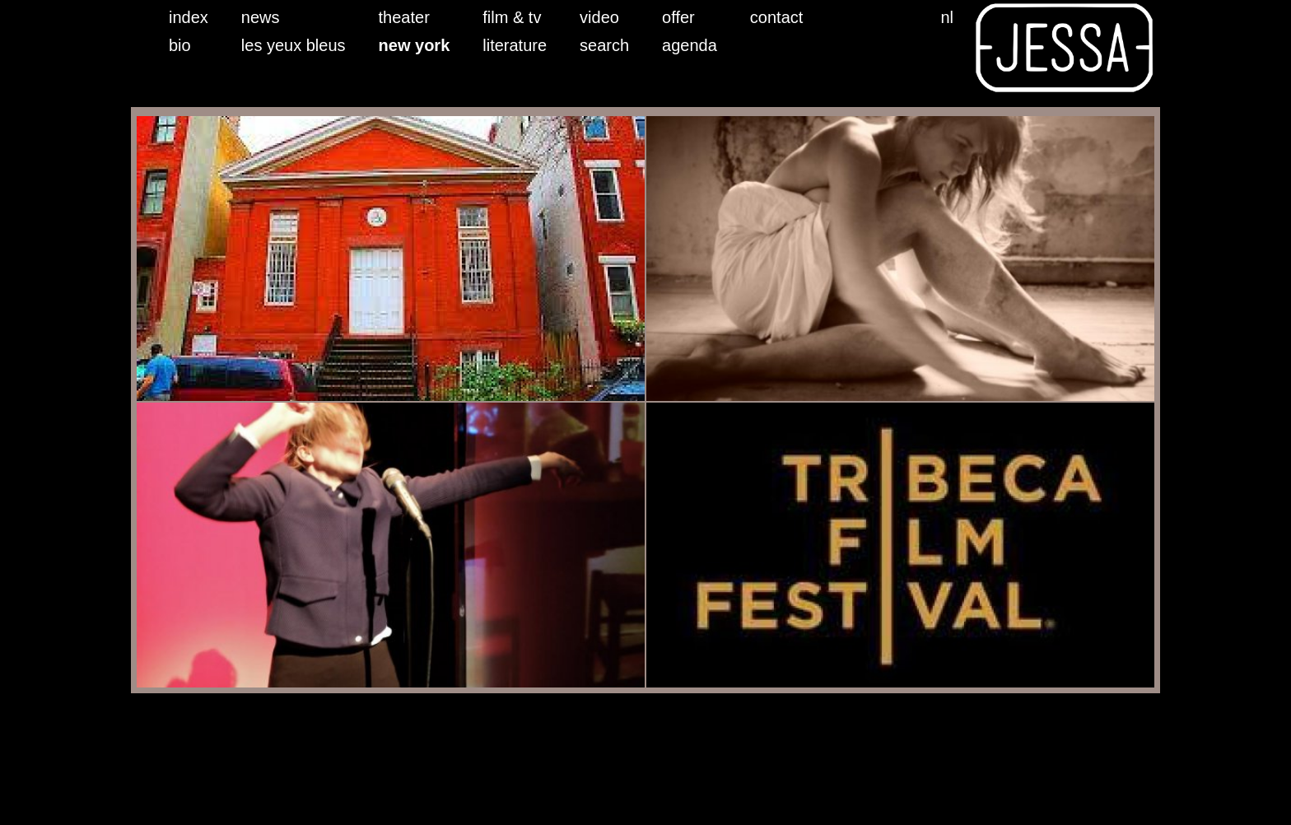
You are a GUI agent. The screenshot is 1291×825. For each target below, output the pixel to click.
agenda (689, 45)
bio (180, 45)
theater (404, 17)
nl (946, 17)
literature (514, 45)
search (604, 45)
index (188, 17)
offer (678, 17)
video (599, 17)
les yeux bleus (293, 45)
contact (776, 17)
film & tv (511, 17)
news (260, 17)
